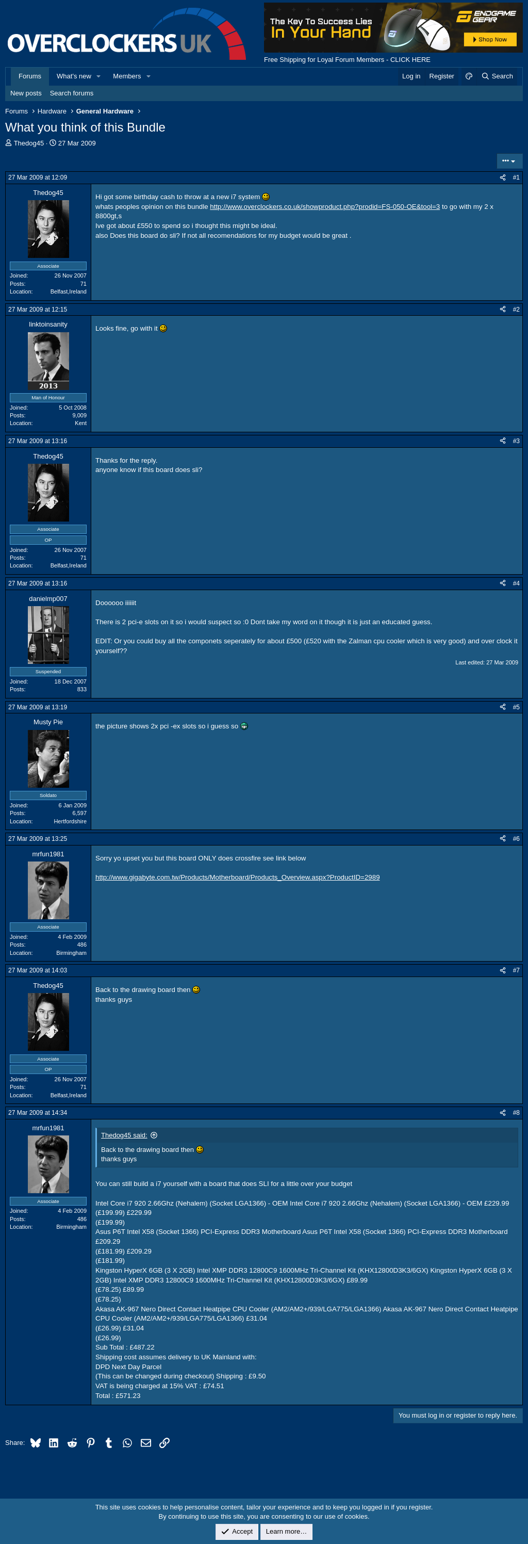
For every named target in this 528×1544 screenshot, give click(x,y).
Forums (30, 76)
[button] (99, 76)
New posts (26, 93)
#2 (516, 309)
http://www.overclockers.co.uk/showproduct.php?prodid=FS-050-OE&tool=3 (325, 206)
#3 (516, 441)
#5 (516, 707)
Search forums (72, 93)
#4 (516, 583)
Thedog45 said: (124, 1135)
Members (127, 76)
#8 (516, 1112)
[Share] (502, 178)
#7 (516, 970)
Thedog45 (29, 143)
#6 (516, 838)
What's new (74, 76)
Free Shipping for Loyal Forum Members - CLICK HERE (347, 59)
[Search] (496, 76)
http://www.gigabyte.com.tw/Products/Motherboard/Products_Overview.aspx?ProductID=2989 (237, 877)
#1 (516, 177)
